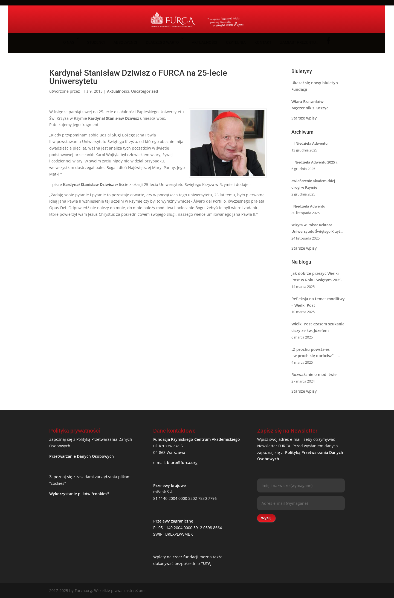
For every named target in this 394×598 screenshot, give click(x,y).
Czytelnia (236, 42)
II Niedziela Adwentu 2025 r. (314, 162)
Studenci (96, 42)
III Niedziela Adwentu (309, 143)
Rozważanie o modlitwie (314, 374)
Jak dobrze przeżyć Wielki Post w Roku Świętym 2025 (316, 276)
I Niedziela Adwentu (308, 206)
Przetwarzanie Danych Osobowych (81, 456)
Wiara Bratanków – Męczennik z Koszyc (309, 105)
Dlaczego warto (162, 42)
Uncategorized (144, 91)
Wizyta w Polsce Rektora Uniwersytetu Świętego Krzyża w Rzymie (317, 228)
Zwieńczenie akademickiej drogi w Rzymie (313, 184)
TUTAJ (206, 563)
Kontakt (262, 42)
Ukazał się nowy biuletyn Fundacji (314, 86)
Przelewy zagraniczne (173, 521)
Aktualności (204, 42)
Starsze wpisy (304, 118)
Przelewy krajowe (169, 485)
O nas (68, 42)
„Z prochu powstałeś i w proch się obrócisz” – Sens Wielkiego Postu (314, 353)
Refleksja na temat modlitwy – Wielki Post (318, 302)
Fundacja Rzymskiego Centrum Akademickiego (196, 439)
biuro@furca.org (182, 462)
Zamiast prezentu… (299, 42)
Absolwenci (125, 42)
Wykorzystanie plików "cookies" (79, 493)
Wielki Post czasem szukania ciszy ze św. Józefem (317, 327)
